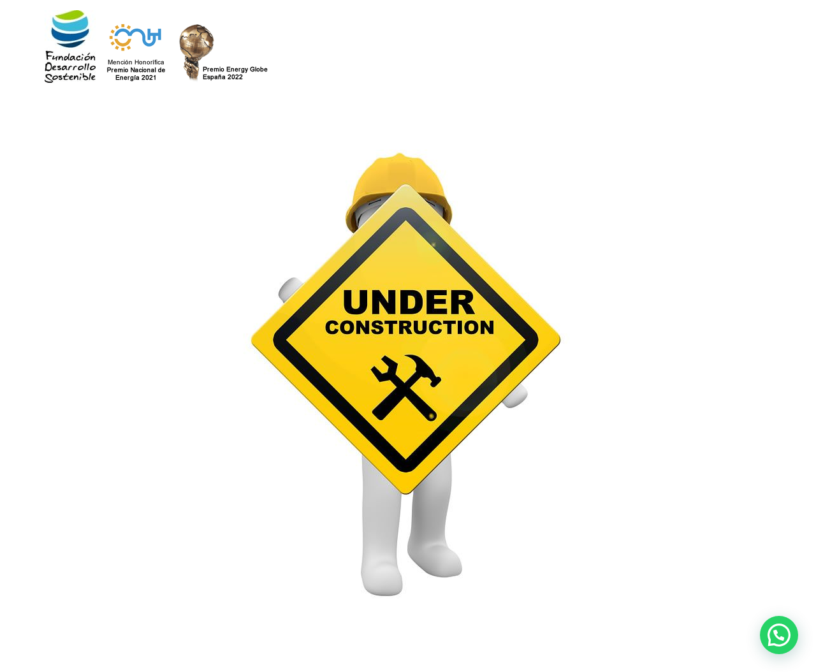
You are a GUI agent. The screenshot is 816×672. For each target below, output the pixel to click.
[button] (779, 635)
